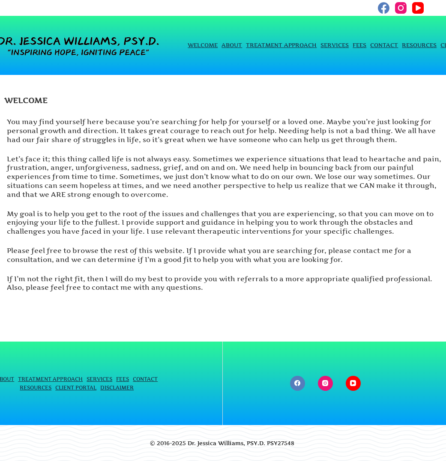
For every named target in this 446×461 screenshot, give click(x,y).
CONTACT (384, 45)
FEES (359, 45)
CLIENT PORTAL (75, 387)
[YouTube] (418, 8)
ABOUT (232, 45)
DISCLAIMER (117, 387)
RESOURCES (419, 45)
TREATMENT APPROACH (281, 45)
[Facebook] (383, 8)
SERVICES (334, 45)
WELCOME (203, 45)
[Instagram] (401, 8)
